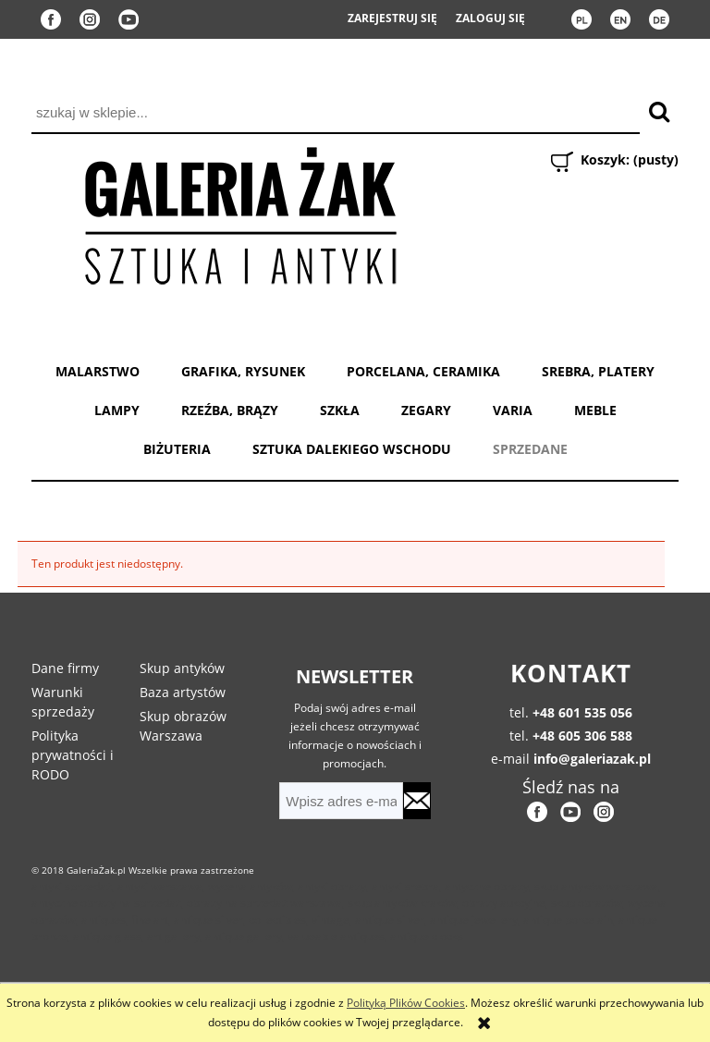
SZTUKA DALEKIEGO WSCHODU (351, 449)
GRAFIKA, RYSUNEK (243, 371)
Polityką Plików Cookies (406, 1003)
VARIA (512, 410)
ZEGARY (426, 410)
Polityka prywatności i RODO (72, 755)
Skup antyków (182, 668)
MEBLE (595, 410)
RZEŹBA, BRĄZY (229, 410)
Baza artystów (183, 692)
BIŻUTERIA (177, 449)
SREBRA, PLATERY (598, 371)
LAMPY (117, 410)
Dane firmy (65, 668)
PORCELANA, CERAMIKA (423, 371)
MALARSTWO (97, 371)
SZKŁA (340, 410)
